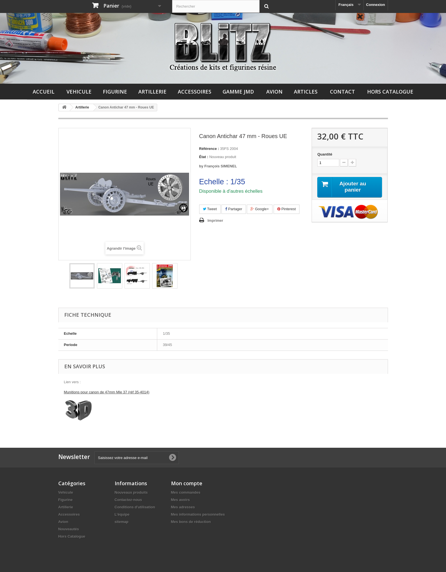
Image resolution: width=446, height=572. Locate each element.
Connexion (375, 5)
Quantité (324, 154)
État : (203, 157)
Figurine (115, 91)
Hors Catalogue (390, 91)
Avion (274, 91)
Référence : (209, 149)
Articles (306, 91)
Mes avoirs (180, 500)
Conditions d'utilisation (135, 507)
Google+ (259, 209)
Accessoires (194, 91)
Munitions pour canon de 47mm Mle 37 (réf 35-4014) (107, 392)
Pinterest (286, 209)
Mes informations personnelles (198, 514)
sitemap (121, 522)
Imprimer (215, 220)
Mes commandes (186, 492)
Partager (233, 209)
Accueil (43, 91)
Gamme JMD (238, 91)
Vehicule (79, 91)
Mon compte (186, 483)
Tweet (210, 209)
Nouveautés (68, 529)
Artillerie (152, 91)
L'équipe (122, 514)
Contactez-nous (128, 500)
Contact (342, 91)
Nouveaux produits (131, 492)
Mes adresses (183, 507)
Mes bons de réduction (191, 522)
